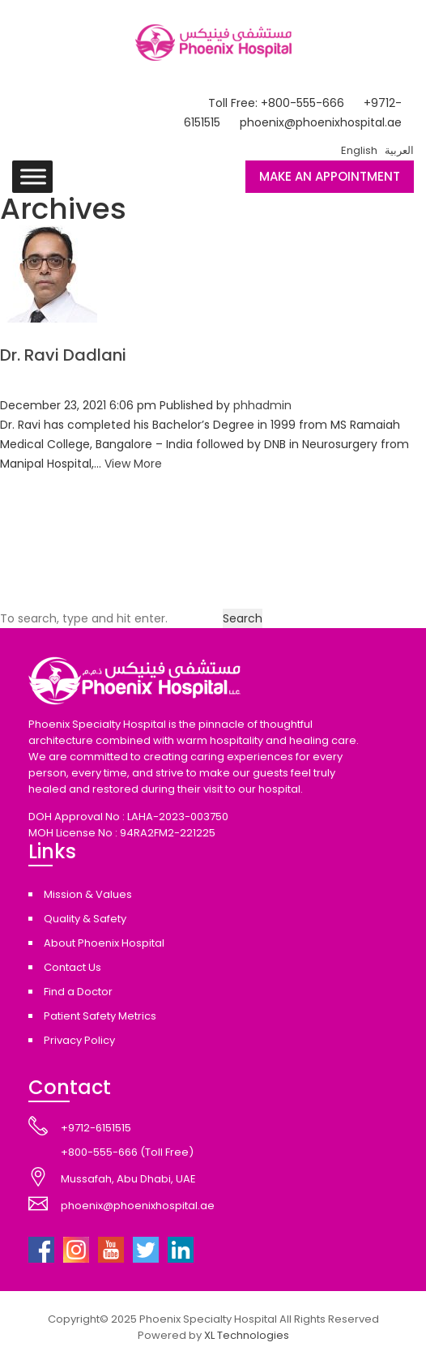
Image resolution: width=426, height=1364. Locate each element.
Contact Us (72, 967)
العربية (399, 150)
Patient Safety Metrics (100, 1016)
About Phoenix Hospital (104, 943)
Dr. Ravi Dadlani (63, 355)
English (359, 150)
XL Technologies (246, 1335)
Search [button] (242, 618)
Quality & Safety (85, 918)
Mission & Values (88, 894)
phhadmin (262, 405)
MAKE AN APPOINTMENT (329, 176)
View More (133, 463)
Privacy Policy (79, 1040)
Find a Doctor (78, 991)
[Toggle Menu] (33, 176)
